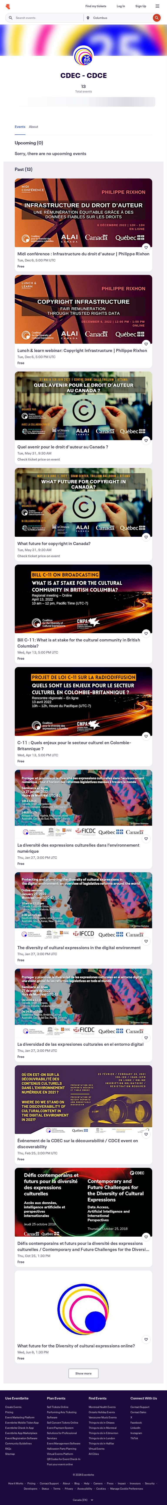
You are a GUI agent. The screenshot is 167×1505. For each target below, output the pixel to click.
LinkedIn (135, 1427)
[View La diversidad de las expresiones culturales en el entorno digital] (83, 1003)
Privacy (69, 1488)
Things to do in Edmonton (103, 1433)
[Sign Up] (141, 6)
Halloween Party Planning (61, 1448)
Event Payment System (60, 1427)
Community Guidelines (18, 1443)
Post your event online (60, 1464)
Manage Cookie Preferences (126, 1488)
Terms (56, 1488)
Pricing (9, 1412)
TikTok (134, 1438)
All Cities (94, 1453)
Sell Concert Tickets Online (62, 1422)
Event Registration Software (21, 1438)
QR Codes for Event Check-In (63, 1459)
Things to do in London (102, 1438)
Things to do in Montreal (103, 1427)
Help (86, 1483)
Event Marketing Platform (19, 1417)
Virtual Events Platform (60, 1453)
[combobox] (122, 18)
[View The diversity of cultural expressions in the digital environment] (83, 906)
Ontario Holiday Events (102, 1412)
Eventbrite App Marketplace (21, 1433)
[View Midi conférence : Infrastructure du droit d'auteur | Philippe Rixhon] (83, 212)
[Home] (7, 6)
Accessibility (84, 1488)
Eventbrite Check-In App (19, 1427)
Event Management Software (63, 1443)
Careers (98, 1483)
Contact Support (139, 1407)
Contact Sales (138, 1412)
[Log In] (121, 6)
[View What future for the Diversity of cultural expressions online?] (83, 1304)
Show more (83, 1373)
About (66, 1483)
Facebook (136, 1422)
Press (110, 1483)
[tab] (21, 127)
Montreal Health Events (102, 1407)
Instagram (136, 1433)
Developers (30, 1488)
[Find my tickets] (96, 6)
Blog (77, 1483)
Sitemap (10, 1453)
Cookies (101, 1488)
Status (45, 1488)
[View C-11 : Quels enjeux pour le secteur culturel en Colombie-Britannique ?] (83, 701)
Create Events (13, 1407)
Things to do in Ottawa (101, 1422)
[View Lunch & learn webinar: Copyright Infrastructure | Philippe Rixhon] (83, 309)
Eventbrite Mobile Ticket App (22, 1422)
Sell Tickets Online (57, 1407)
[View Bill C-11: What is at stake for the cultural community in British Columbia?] (83, 599)
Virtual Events (97, 1448)
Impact (122, 1483)
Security (150, 1483)
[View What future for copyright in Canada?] (83, 502)
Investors (135, 1483)
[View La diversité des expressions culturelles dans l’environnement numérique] (83, 804)
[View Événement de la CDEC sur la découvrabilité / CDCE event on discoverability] (83, 1099)
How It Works (15, 1483)
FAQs (8, 1448)
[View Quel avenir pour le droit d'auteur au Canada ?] (83, 406)
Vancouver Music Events (103, 1417)
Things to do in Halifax (101, 1443)
